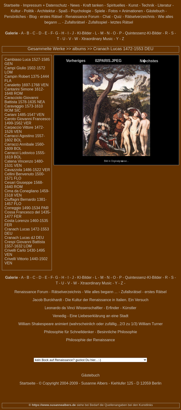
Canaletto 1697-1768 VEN (26, 85)
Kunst (133, 5)
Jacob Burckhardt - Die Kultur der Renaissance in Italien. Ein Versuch (90, 300)
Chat (107, 17)
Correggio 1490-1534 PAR (26, 208)
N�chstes (149, 61)
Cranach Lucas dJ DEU (24, 238)
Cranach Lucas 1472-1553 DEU (123, 48)
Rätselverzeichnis (139, 17)
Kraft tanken (93, 5)
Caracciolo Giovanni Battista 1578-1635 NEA (24, 100)
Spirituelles (116, 5)
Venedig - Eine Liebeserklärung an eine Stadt (90, 316)
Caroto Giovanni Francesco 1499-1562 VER (27, 121)
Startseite (12, 5)
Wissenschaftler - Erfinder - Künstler (106, 308)
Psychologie (81, 11)
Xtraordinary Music (97, 39)
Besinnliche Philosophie (117, 332)
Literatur (165, 5)
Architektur (46, 11)
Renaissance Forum (82, 17)
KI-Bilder (84, 33)
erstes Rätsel (51, 17)
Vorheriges (75, 61)
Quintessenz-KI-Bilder (143, 33)
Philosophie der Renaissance (90, 340)
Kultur (16, 11)
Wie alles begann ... (101, 292)
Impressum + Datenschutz (45, 5)
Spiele (100, 11)
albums (79, 48)
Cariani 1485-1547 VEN (24, 115)
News (75, 5)
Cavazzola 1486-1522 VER (27, 170)
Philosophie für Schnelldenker (69, 332)
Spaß (62, 11)
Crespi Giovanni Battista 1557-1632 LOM (24, 244)
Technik (147, 5)
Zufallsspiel (97, 22)
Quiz (118, 17)
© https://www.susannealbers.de (52, 405)
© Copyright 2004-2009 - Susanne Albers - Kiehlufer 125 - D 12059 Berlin (100, 383)
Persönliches (15, 17)
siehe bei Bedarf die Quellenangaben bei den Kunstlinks (114, 405)
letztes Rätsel (122, 22)
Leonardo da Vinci (60, 308)
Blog (33, 17)
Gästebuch (155, 11)
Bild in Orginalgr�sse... (116, 159)
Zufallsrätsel (75, 22)
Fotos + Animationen (125, 11)
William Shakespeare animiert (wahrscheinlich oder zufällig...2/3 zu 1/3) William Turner (90, 324)
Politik (29, 11)
